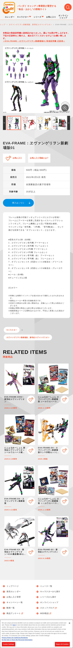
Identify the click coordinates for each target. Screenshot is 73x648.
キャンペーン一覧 (15, 602)
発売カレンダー (14, 592)
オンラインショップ (49, 602)
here (14, 625)
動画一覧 (11, 608)
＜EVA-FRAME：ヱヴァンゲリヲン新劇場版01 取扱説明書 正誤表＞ (34, 41)
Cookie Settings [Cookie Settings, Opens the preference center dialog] (8, 644)
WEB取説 (46, 613)
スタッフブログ (48, 608)
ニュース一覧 (46, 586)
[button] (4, 123)
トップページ (13, 586)
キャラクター (11, 330)
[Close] (69, 623)
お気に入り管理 (14, 597)
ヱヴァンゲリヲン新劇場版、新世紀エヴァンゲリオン (28, 337)
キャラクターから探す (50, 592)
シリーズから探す (48, 597)
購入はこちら (18, 203)
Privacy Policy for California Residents (15, 638)
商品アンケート (15, 613)
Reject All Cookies (62, 644)
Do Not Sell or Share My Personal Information (17, 640)
